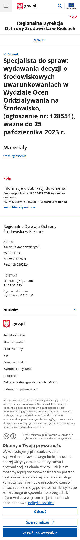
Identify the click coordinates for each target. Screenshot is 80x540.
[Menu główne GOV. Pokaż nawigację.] (6, 6)
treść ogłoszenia (14, 156)
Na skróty (10, 310)
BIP (5, 356)
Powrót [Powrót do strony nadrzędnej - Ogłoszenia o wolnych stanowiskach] (12, 54)
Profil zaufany (13, 349)
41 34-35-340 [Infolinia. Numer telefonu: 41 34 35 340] (12, 285)
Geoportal (10, 376)
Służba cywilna (14, 342)
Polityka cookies (14, 335)
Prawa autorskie (14, 362)
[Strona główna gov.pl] (26, 6)
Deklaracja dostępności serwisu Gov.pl (30, 382)
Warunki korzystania (17, 369)
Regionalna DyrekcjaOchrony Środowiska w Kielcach (40, 26)
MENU (40, 40)
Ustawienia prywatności (20, 389)
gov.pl (14, 324)
